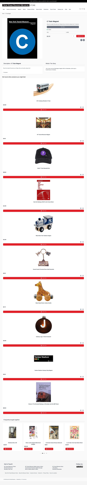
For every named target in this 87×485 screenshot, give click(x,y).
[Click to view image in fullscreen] (22, 38)
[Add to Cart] (80, 36)
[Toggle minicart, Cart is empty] (84, 9)
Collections (46, 9)
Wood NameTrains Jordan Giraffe (43, 303)
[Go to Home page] (19, 5)
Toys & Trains (53, 9)
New (4, 9)
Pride (66, 9)
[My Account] (82, 9)
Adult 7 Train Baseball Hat (43, 168)
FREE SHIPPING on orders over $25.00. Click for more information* (43, 1)
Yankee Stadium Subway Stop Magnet (43, 370)
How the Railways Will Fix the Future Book (43, 202)
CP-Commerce (23, 479)
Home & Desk (39, 9)
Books (24, 9)
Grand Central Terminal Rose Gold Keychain (43, 269)
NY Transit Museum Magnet (43, 134)
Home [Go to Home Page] (3, 13)
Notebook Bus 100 (12, 442)
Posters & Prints (30, 9)
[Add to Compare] (84, 40)
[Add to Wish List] (81, 40)
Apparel (19, 9)
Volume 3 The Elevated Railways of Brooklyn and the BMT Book (43, 404)
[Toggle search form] (80, 9)
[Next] (46, 453)
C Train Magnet (8, 13)
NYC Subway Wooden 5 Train (43, 100)
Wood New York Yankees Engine (43, 235)
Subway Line (60, 9)
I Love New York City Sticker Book (74, 442)
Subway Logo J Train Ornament (43, 336)
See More (63, 26)
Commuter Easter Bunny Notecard (54, 442)
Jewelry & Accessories (11, 9)
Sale (70, 9)
